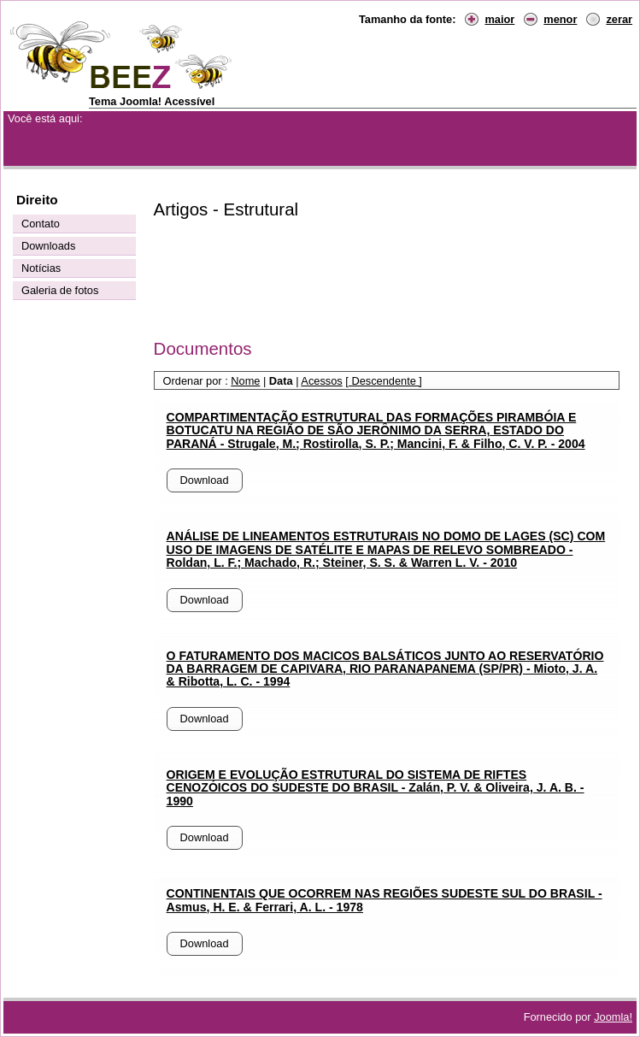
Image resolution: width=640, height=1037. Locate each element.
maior (499, 19)
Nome (245, 380)
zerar (619, 19)
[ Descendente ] (383, 380)
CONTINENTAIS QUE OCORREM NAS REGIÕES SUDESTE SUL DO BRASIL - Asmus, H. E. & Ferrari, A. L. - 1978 (384, 900)
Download (204, 480)
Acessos (321, 380)
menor (560, 19)
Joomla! (613, 1016)
